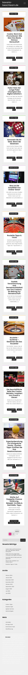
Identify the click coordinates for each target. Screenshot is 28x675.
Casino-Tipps (13, 13)
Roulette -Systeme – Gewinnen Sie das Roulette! (14, 341)
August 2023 (9, 589)
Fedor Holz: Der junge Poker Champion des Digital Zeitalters (14, 91)
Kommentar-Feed (10, 626)
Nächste (17, 532)
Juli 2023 (8, 591)
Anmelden (8, 622)
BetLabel (7, 637)
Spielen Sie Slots (14, 167)
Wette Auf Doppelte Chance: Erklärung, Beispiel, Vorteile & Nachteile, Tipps (14, 501)
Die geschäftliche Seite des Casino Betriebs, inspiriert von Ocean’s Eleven (14, 393)
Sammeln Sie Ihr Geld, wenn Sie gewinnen (14, 142)
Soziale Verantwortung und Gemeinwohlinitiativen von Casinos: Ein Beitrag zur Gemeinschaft (14, 287)
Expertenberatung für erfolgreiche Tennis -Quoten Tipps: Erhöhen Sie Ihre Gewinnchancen (14, 446)
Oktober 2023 (9, 584)
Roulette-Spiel (13, 213)
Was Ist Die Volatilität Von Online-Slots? (14, 187)
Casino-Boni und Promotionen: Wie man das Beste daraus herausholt (14, 38)
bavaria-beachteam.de (10, 4)
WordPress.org (9, 629)
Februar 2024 (9, 575)
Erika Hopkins (10, 57)
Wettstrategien (14, 419)
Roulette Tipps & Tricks (14, 236)
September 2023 (10, 586)
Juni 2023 (8, 593)
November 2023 (10, 582)
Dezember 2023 (10, 580)
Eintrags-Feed (9, 624)
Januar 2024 (9, 577)
